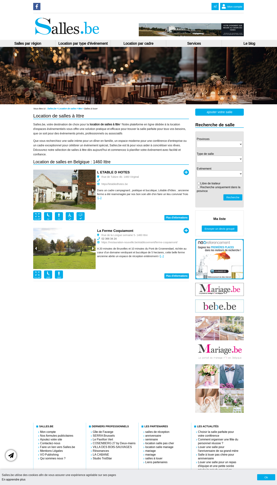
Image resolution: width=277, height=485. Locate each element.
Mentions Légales (51, 451)
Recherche (232, 197)
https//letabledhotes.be (114, 184)
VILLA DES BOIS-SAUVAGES (112, 447)
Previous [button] (36, 190)
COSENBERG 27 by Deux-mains (114, 443)
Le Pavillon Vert (103, 439)
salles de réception (157, 432)
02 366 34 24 (109, 239)
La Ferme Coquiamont (115, 231)
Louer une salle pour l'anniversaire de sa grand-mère (218, 449)
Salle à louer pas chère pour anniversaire (216, 456)
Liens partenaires (156, 462)
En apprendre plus (13, 479)
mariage (150, 451)
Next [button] (93, 190)
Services (194, 43)
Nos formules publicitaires (56, 436)
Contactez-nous (50, 443)
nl (215, 6)
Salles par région (27, 43)
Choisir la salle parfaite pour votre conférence (216, 434)
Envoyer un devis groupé (220, 228)
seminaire (151, 439)
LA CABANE (101, 454)
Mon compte (231, 6)
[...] (99, 198)
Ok (266, 477)
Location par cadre (138, 43)
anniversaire (153, 436)
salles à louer (153, 458)
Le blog (249, 43)
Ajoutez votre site (51, 439)
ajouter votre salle (219, 112)
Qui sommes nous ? (53, 458)
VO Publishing (49, 454)
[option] (64, 190)
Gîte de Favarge (103, 432)
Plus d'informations (176, 217)
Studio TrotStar (102, 458)
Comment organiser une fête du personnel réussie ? (218, 441)
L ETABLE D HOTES (113, 172)
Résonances (101, 451)
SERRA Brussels (104, 436)
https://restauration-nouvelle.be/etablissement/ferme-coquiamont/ (139, 242)
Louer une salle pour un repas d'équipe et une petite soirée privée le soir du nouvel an (217, 466)
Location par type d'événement (83, 43)
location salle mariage (159, 447)
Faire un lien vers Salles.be (57, 447)
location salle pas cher (159, 443)
